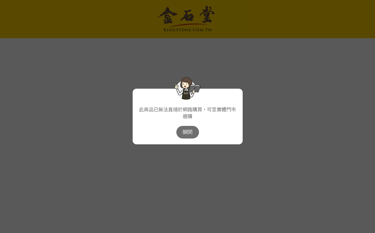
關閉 (188, 132)
